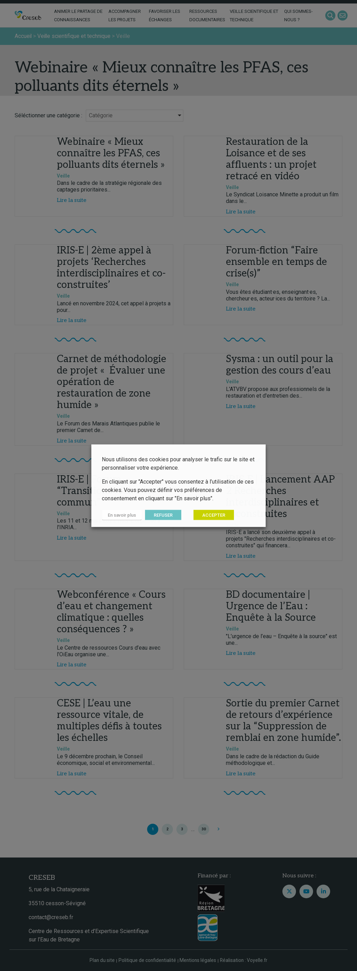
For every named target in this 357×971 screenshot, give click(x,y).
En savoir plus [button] (121, 514)
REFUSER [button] (162, 514)
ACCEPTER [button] (213, 514)
